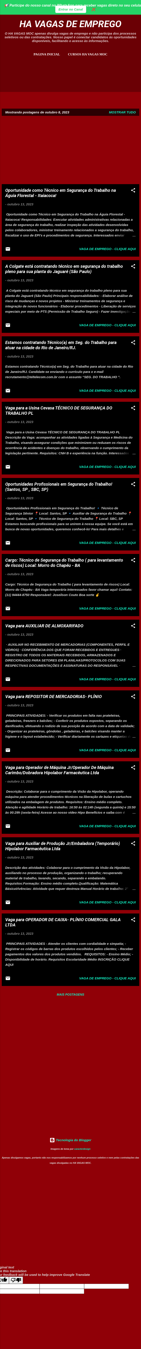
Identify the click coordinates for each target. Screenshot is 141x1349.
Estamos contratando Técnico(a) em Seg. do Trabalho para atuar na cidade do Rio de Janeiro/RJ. (61, 345)
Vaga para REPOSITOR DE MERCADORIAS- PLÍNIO (53, 696)
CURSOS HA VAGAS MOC (88, 54)
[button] (133, 191)
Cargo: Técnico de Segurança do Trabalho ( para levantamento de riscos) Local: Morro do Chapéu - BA (64, 562)
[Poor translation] (16, 1280)
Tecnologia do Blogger (70, 1140)
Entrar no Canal (71, 9)
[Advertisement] (70, 80)
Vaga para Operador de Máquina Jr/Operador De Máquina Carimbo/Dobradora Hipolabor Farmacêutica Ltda (59, 770)
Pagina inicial (47, 54)
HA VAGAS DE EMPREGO (70, 23)
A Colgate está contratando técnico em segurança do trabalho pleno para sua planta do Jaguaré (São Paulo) (64, 269)
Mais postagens (70, 994)
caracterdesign (82, 1149)
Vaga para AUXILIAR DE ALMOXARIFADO (44, 625)
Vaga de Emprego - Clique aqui (107, 249)
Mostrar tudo (122, 112)
